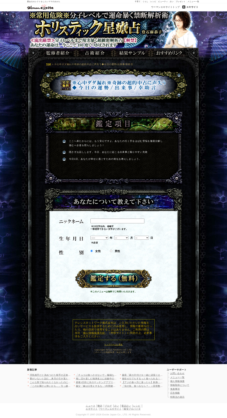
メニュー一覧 (193, 1)
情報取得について (179, 385)
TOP (48, 64)
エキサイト (192, 7)
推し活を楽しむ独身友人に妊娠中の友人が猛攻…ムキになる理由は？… (114, 378)
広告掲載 (175, 393)
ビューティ (163, 1)
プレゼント (181, 1)
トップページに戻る (113, 344)
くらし (145, 1)
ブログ (108, 406)
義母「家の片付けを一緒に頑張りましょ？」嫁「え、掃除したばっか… (160, 375)
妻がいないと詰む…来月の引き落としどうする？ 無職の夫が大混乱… (67, 378)
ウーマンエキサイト (111, 409)
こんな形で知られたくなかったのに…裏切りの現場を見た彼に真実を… (68, 382)
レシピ (153, 1)
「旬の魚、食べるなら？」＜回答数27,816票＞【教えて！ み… (156, 386)
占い (172, 1)
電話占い (126, 406)
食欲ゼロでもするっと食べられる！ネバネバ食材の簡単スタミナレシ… (160, 378)
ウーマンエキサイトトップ (165, 7)
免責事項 (175, 389)
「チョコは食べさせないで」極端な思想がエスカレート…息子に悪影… (114, 375)
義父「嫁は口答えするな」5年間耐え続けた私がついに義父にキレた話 (113, 386)
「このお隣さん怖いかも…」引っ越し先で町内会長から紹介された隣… (68, 386)
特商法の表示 (177, 397)
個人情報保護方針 (94, 332)
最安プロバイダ (132, 409)
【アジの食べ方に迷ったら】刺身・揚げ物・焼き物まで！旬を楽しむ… (160, 382)
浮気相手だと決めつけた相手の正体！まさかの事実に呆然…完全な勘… (68, 375)
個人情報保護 (177, 381)
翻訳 (100, 406)
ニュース (90, 406)
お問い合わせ (177, 373)
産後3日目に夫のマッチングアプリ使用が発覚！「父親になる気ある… (113, 382)
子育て (138, 1)
